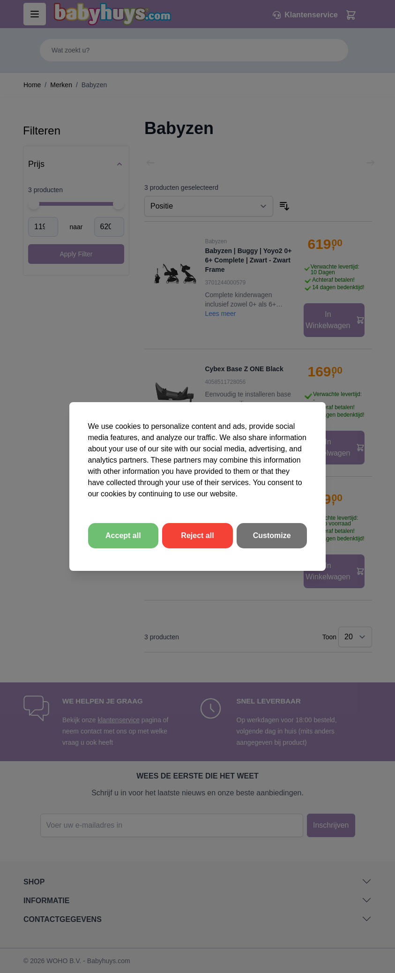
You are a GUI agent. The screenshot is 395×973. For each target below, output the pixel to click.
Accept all (123, 535)
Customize (272, 535)
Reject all (197, 535)
